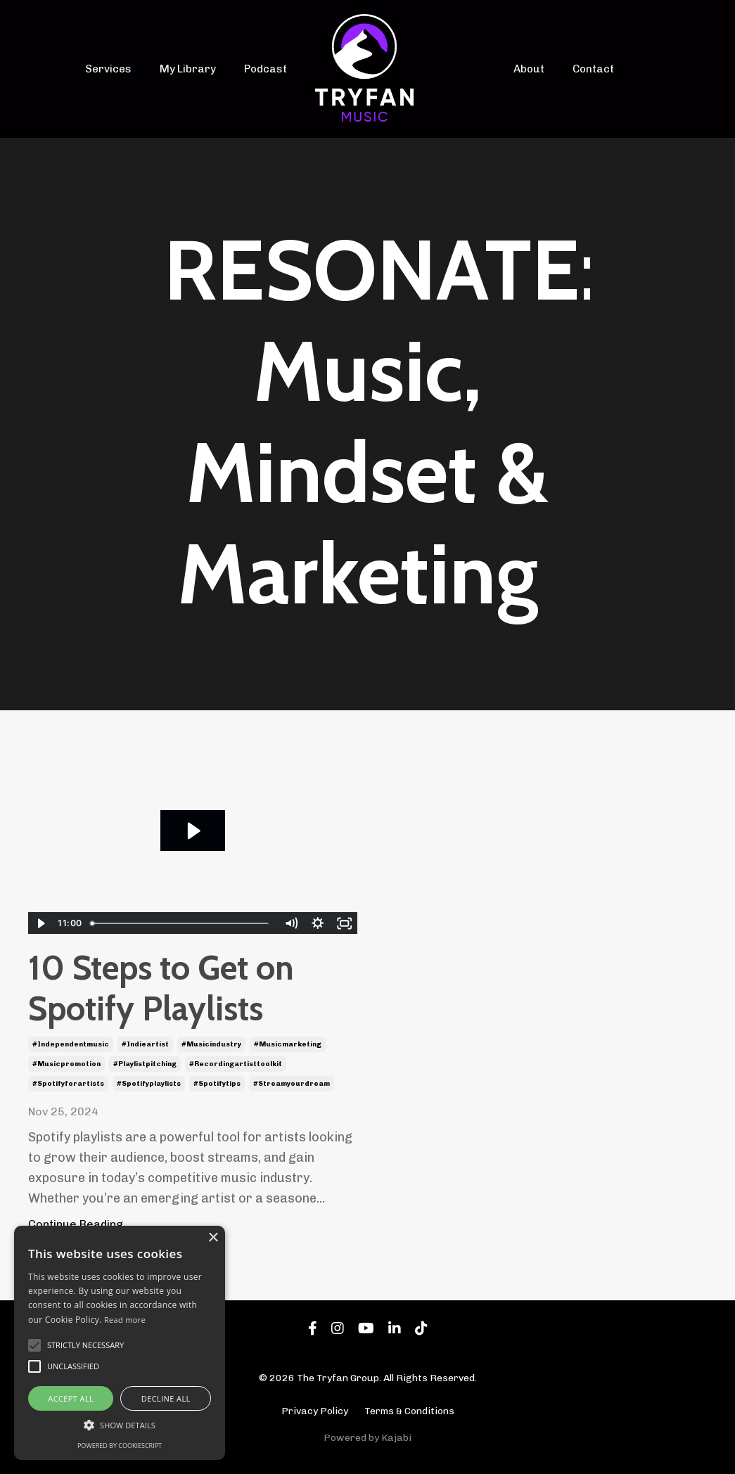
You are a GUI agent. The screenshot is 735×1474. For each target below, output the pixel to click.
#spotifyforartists (68, 1083)
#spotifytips (217, 1083)
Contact (592, 69)
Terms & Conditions (409, 1411)
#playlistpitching (145, 1063)
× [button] (212, 1238)
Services (118, 69)
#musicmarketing (287, 1043)
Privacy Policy (314, 1411)
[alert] (119, 1343)
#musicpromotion (66, 1063)
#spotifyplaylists (149, 1083)
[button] (119, 1425)
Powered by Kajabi (367, 1437)
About (530, 69)
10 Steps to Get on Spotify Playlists (161, 988)
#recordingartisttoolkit (235, 1063)
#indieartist (145, 1043)
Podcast (267, 69)
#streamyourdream (291, 1083)
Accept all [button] (71, 1398)
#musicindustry (211, 1043)
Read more (125, 1319)
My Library (193, 69)
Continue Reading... (80, 1224)
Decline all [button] (166, 1398)
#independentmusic (70, 1043)
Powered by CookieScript (119, 1445)
